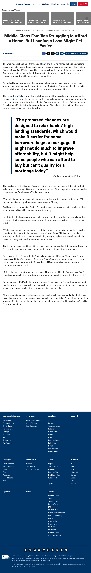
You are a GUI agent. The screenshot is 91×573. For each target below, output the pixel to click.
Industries (52, 443)
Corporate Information (56, 513)
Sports (74, 459)
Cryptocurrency (54, 426)
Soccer (73, 478)
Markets (45, 4)
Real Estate (31, 459)
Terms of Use (53, 501)
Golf (72, 481)
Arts (4, 481)
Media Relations (54, 510)
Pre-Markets (53, 449)
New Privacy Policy (29, 566)
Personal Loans (8, 429)
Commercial (30, 466)
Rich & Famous (8, 466)
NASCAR (74, 472)
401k (5, 437)
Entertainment (8, 464)
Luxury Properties (32, 469)
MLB (72, 469)
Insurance (6, 435)
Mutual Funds (53, 451)
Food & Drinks (8, 478)
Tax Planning (7, 443)
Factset (72, 558)
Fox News (51, 527)
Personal (29, 464)
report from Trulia (15, 96)
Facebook (44, 53)
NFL (72, 464)
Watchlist (55, 4)
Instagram (34, 550)
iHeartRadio (66, 550)
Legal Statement (45, 560)
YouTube (39, 550)
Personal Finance (23, 4)
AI (49, 481)
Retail (50, 446)
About (51, 491)
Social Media (53, 466)
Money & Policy (31, 423)
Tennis (73, 483)
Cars (4, 472)
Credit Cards (7, 426)
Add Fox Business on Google (77, 53)
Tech (50, 459)
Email (62, 53)
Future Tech (52, 478)
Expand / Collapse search (68, 4)
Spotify (62, 550)
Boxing (73, 475)
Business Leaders (54, 440)
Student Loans (8, 423)
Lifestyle (7, 459)
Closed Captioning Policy (67, 556)
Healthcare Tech (54, 475)
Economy (36, 4)
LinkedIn (48, 550)
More (63, 4)
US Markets (52, 423)
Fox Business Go (54, 532)
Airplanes (6, 475)
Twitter (48, 53)
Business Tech (53, 472)
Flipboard (44, 550)
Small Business (31, 426)
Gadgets (51, 469)
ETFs (50, 437)
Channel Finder (53, 496)
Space (50, 483)
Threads (53, 53)
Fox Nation (52, 530)
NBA (72, 466)
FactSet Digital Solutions (31, 560)
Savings (6, 432)
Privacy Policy (53, 504)
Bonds (50, 435)
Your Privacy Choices (43, 556)
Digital (50, 464)
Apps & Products (54, 535)
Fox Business (8, 4)
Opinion (6, 491)
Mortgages (7, 420)
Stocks (50, 420)
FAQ (49, 507)
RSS (53, 550)
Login (74, 4)
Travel (5, 469)
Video (28, 491)
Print (57, 53)
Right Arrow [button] (86, 18)
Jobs (50, 498)
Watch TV (83, 4)
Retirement (7, 440)
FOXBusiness (8, 53)
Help (54, 556)
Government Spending (34, 420)
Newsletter (57, 550)
